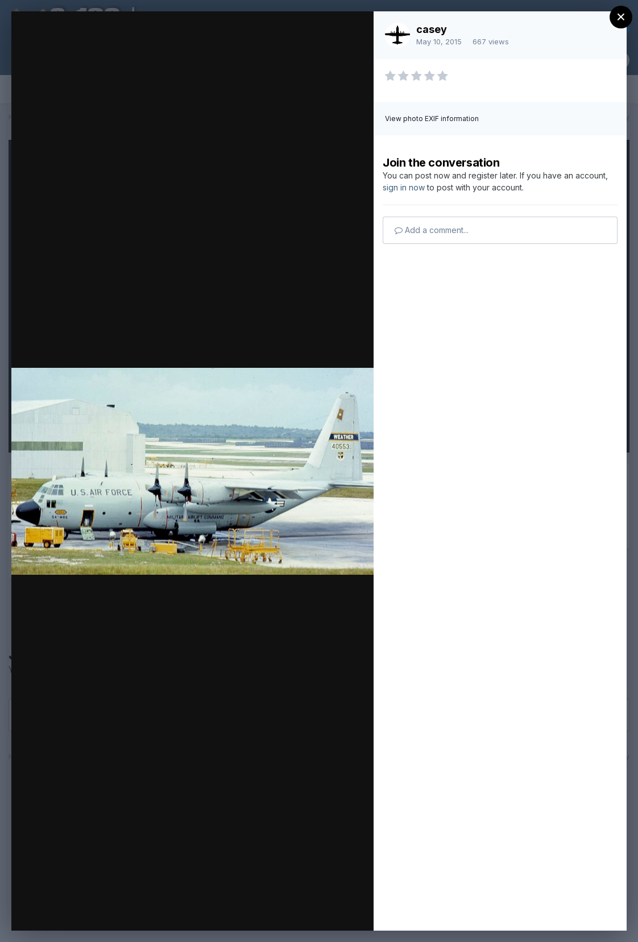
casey (431, 29)
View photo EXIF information (432, 118)
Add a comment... (432, 230)
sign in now (404, 187)
